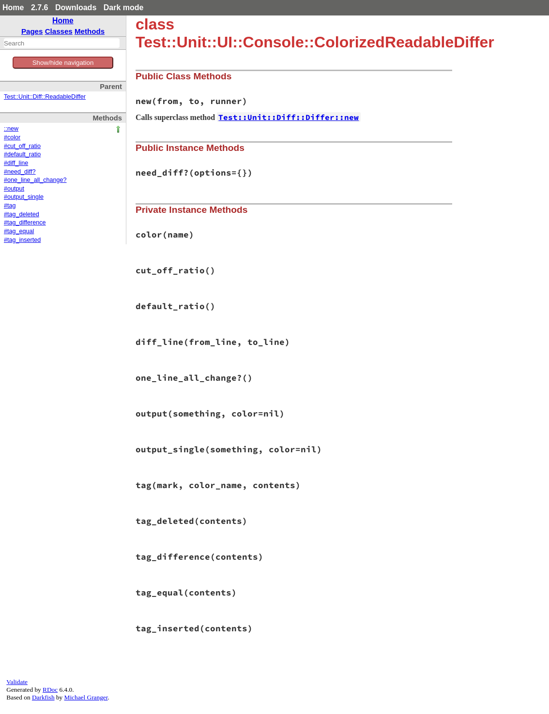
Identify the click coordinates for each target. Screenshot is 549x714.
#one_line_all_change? (35, 180)
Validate (17, 681)
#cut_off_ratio (22, 146)
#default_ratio (22, 154)
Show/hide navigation (63, 62)
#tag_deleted (21, 214)
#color (12, 137)
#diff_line (16, 163)
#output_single (24, 196)
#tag (10, 205)
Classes (59, 31)
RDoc (50, 689)
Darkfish (43, 697)
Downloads (75, 7)
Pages (32, 31)
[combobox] (62, 43)
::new (11, 128)
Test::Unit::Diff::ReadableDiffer (45, 96)
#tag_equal (19, 231)
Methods (90, 31)
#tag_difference (25, 222)
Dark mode (124, 7)
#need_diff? (20, 171)
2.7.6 (39, 7)
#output (14, 188)
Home (13, 7)
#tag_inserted (22, 240)
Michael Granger (86, 697)
